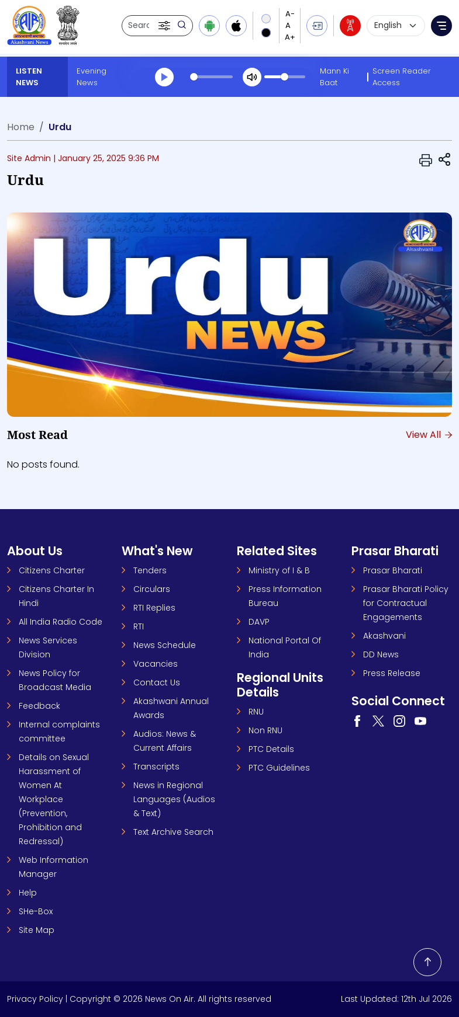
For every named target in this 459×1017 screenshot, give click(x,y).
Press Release (391, 673)
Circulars (151, 589)
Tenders (150, 570)
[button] (165, 26)
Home (20, 127)
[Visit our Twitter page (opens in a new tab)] (378, 720)
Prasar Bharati (392, 570)
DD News (381, 654)
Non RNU (265, 730)
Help (28, 892)
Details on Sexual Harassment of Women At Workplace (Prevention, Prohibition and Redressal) (54, 799)
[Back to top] (427, 962)
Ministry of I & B (279, 570)
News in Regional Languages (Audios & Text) (174, 799)
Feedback (39, 706)
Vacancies (155, 664)
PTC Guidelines (279, 768)
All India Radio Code (60, 622)
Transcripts (156, 766)
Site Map (36, 930)
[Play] (164, 77)
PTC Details (271, 749)
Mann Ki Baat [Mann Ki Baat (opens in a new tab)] (334, 76)
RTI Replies (154, 608)
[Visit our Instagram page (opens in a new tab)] (399, 720)
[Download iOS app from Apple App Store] (236, 25)
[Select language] (396, 25)
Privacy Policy (35, 999)
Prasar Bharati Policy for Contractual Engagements (405, 603)
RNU (256, 712)
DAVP (259, 622)
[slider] (211, 76)
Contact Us (156, 682)
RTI (138, 626)
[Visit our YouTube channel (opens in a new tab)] (420, 720)
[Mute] (252, 77)
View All (429, 434)
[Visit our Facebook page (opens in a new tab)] (357, 720)
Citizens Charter (52, 570)
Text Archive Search (173, 832)
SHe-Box (36, 911)
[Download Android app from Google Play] (209, 25)
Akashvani (384, 636)
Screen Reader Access (401, 76)
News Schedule (164, 645)
